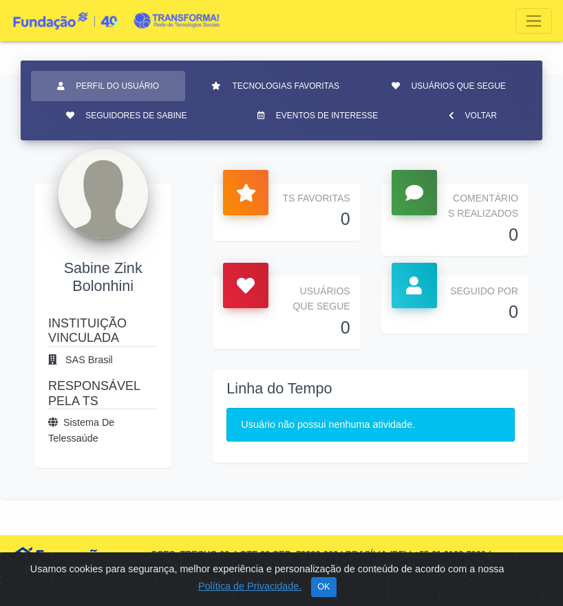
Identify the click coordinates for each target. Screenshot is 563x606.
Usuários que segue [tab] (448, 86)
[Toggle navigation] (534, 21)
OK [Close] (323, 587)
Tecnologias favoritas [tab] (275, 86)
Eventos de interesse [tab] (317, 115)
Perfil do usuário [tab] (108, 86)
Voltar (473, 115)
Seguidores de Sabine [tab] (126, 115)
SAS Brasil (80, 359)
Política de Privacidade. (249, 586)
